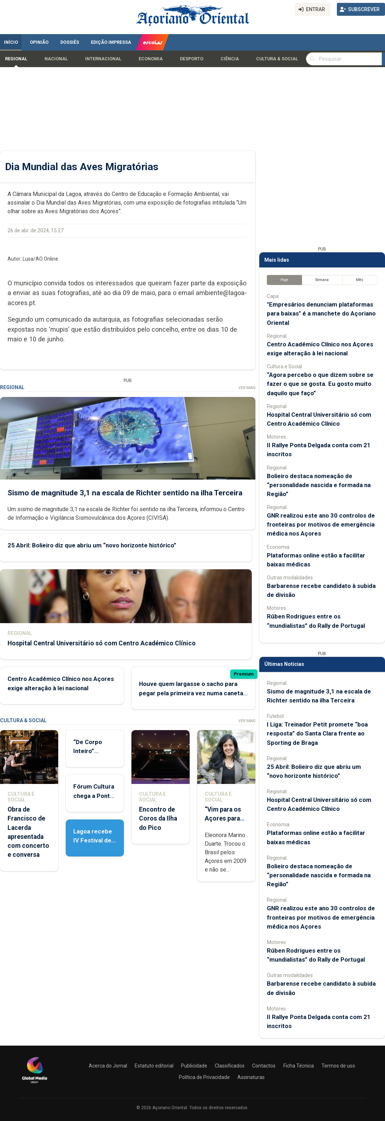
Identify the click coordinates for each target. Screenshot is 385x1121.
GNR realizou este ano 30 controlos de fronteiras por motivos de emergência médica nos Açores (321, 524)
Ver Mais (246, 388)
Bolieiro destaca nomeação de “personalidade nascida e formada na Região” (319, 485)
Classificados (230, 1066)
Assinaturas (251, 1077)
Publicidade (194, 1066)
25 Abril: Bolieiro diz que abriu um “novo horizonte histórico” (92, 545)
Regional (16, 58)
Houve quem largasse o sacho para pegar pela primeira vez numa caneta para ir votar (191, 692)
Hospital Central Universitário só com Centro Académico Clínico (102, 642)
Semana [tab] (322, 279)
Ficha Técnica (298, 1066)
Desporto (191, 58)
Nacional (56, 58)
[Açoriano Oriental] (34, 1084)
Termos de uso (338, 1066)
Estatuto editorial (154, 1066)
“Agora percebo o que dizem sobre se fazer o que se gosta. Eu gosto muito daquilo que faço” (320, 383)
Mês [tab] (359, 279)
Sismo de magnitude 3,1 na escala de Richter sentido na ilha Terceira (125, 492)
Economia (151, 58)
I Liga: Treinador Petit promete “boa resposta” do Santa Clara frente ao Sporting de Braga (317, 733)
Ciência (230, 58)
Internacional (103, 58)
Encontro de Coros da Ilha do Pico (158, 818)
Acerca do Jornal (108, 1066)
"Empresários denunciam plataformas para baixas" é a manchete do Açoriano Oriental (321, 313)
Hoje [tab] (284, 279)
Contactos (263, 1066)
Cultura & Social (277, 58)
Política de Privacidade (204, 1077)
